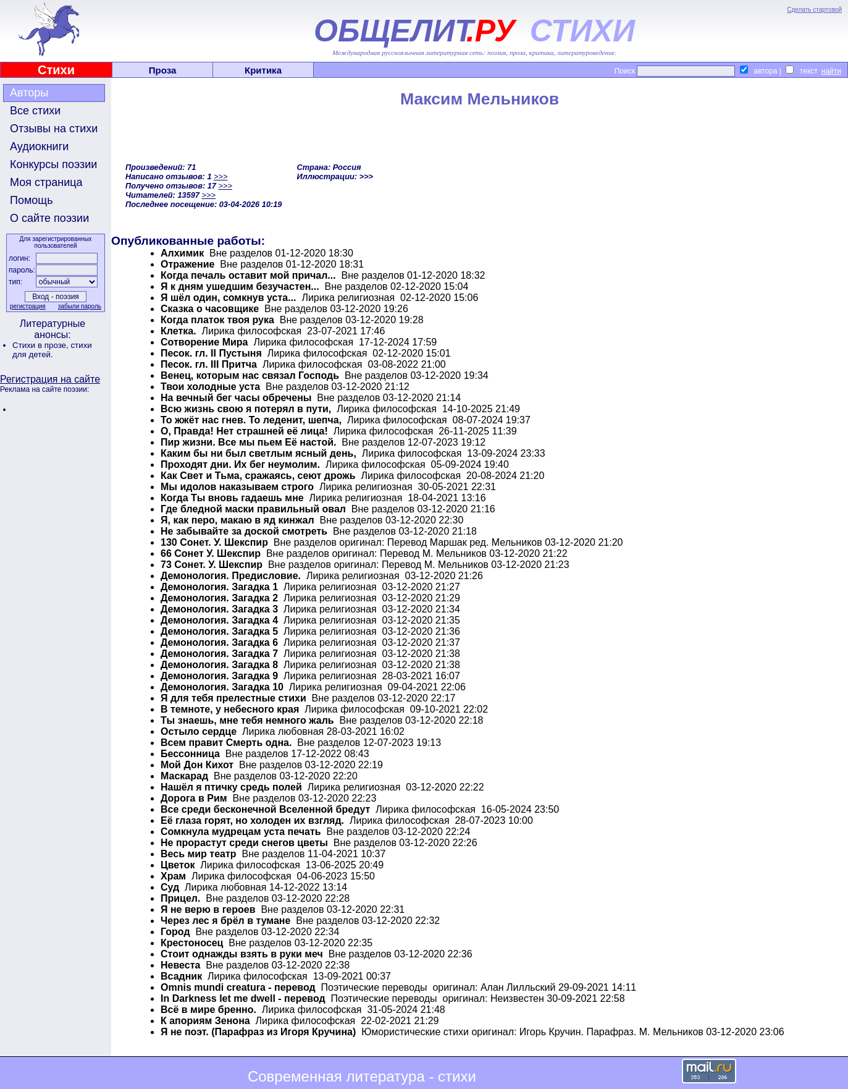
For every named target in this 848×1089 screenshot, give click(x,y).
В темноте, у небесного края (230, 709)
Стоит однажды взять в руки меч (242, 954)
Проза (163, 70)
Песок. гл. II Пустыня (211, 353)
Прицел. (180, 898)
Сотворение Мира (204, 342)
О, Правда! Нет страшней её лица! (244, 431)
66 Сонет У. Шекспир (211, 553)
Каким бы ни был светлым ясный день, (258, 453)
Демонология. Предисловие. (231, 575)
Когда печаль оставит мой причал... (248, 275)
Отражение (187, 264)
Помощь (31, 200)
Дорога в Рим (194, 798)
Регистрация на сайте (50, 379)
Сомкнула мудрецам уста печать (241, 831)
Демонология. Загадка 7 (219, 653)
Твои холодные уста (210, 386)
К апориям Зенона (205, 1020)
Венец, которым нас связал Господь (250, 375)
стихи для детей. (52, 350)
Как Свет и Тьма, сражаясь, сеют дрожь (258, 475)
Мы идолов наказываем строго (237, 486)
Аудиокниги (39, 146)
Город (175, 931)
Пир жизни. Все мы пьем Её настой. (248, 442)
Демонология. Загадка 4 (219, 620)
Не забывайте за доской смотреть (244, 531)
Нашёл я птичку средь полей (231, 787)
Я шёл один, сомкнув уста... (228, 297)
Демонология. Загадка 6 (219, 642)
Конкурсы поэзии (53, 164)
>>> (220, 176)
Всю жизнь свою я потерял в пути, (246, 409)
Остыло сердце (199, 731)
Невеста (180, 965)
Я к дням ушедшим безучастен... (240, 286)
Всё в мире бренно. (208, 1009)
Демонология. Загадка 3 (219, 609)
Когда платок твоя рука (217, 320)
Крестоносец (192, 943)
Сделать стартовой (814, 9)
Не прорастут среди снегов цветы (244, 842)
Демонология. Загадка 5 (219, 631)
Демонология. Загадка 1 (219, 587)
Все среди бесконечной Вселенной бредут (265, 809)
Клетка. (178, 331)
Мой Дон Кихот (197, 765)
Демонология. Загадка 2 (219, 598)
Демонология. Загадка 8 (219, 664)
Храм (173, 876)
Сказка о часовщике (210, 308)
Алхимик (182, 253)
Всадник (181, 976)
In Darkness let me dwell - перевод (243, 998)
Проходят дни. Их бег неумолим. (240, 464)
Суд (170, 887)
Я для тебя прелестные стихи (233, 698)
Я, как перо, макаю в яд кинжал (237, 520)
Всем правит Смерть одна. (226, 742)
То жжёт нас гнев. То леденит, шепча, (251, 420)
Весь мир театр (199, 854)
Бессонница (190, 753)
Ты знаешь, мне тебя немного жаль (247, 720)
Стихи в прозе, (41, 345)
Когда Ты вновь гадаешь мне (232, 498)
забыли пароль (79, 306)
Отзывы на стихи (54, 128)
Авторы (29, 93)
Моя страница (46, 182)
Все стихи (35, 110)
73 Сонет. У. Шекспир (211, 564)
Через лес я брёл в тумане (225, 920)
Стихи (56, 70)
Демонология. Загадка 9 (219, 676)
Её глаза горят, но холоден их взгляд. (252, 820)
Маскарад (184, 776)
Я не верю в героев (208, 909)
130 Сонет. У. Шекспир (214, 542)
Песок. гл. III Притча (209, 364)
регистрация (28, 306)
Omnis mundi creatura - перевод (238, 987)
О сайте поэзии (49, 218)
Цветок (178, 865)
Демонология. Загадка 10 (222, 687)
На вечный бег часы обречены (236, 397)
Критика (263, 70)
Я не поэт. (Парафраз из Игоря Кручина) (258, 1032)
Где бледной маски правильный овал (253, 509)
